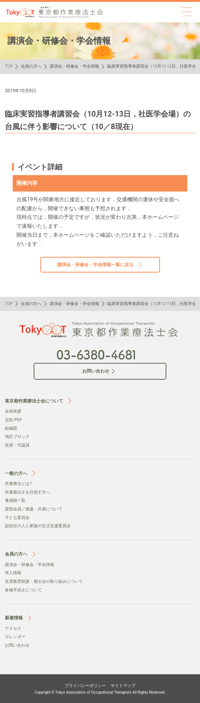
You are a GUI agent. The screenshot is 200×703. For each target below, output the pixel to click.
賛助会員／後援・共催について (33, 509)
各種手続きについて (23, 590)
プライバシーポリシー (85, 685)
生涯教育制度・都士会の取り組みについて (44, 581)
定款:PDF (13, 419)
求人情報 (13, 572)
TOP (9, 66)
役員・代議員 (17, 445)
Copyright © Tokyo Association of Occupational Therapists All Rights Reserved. (100, 692)
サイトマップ (123, 685)
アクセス (13, 628)
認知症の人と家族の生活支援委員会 (38, 525)
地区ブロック (17, 436)
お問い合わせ (17, 645)
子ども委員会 (17, 517)
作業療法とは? (18, 483)
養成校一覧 (15, 500)
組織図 (11, 428)
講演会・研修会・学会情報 (74, 66)
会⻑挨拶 (13, 411)
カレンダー (15, 636)
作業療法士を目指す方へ (27, 492)
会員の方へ (31, 66)
